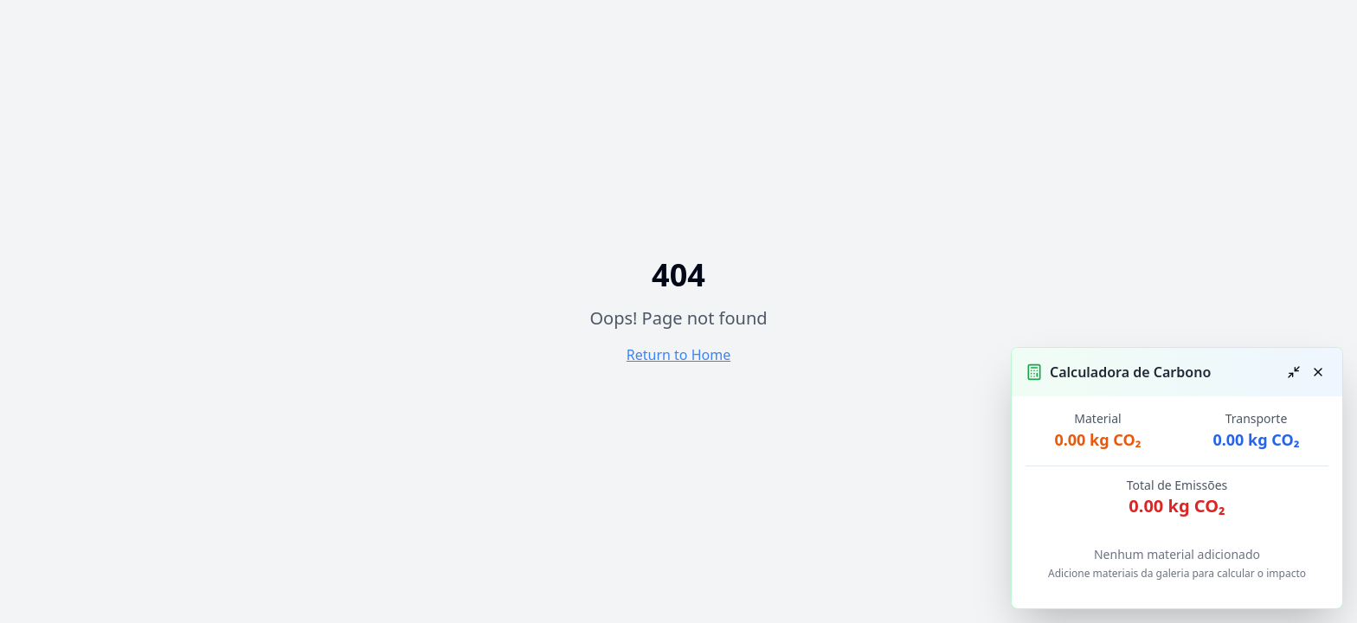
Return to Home (678, 354)
